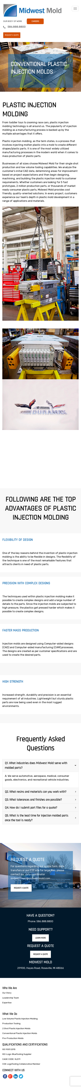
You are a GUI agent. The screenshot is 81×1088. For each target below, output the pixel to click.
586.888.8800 (16, 26)
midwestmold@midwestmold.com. (31, 878)
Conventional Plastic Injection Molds (19, 1033)
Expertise (7, 1002)
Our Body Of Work (12, 21)
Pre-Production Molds (13, 1038)
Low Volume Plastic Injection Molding (20, 1018)
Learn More (40, 938)
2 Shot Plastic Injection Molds (16, 1028)
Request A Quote (21, 888)
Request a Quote (12, 35)
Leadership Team (10, 998)
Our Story (6, 993)
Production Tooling (11, 1023)
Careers (35, 21)
